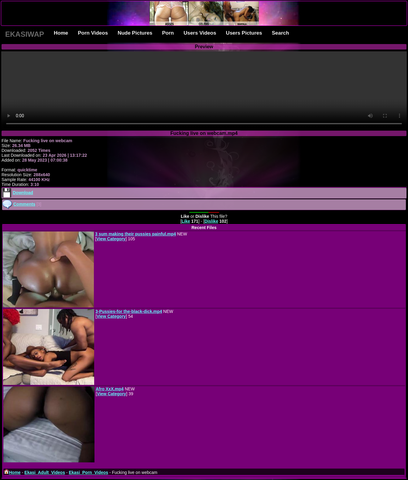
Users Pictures (244, 33)
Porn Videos (93, 33)
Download (23, 192)
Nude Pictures (135, 33)
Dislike (211, 221)
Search (280, 33)
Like (186, 221)
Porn (168, 33)
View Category (110, 238)
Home (61, 33)
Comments (24, 204)
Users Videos (199, 33)
